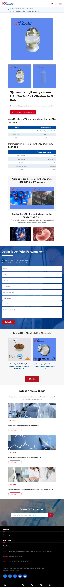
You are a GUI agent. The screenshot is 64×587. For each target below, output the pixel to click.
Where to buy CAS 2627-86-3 (23, 112)
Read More (15, 430)
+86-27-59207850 (14, 561)
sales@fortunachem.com (15, 556)
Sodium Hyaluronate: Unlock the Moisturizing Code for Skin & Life (30, 489)
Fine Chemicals (28, 8)
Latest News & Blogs (32, 391)
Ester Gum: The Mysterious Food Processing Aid (24, 457)
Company (6, 535)
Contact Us (7, 546)
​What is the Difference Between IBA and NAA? (24, 426)
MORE (32, 379)
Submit (8, 322)
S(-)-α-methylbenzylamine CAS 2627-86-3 (24, 11)
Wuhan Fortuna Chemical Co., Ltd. (23, 568)
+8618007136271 (24, 561)
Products (19, 8)
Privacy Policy (14, 570)
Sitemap (5, 570)
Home (12, 8)
